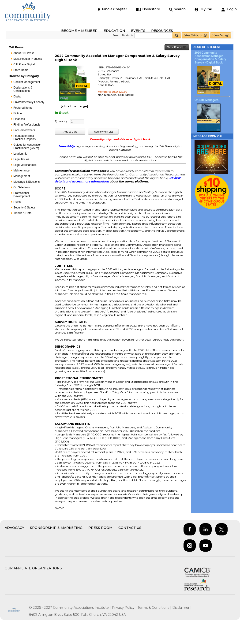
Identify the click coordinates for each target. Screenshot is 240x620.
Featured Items (22, 107)
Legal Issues (21, 159)
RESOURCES (162, 31)
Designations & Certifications (22, 89)
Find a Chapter (112, 9)
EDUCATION (114, 31)
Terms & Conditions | (155, 607)
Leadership (20, 153)
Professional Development (21, 194)
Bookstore (148, 9)
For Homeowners (24, 130)
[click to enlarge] (74, 106)
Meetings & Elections (26, 181)
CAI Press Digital (24, 64)
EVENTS (138, 31)
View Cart (221, 35)
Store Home (20, 70)
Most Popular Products (27, 58)
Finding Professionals (26, 124)
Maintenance (21, 170)
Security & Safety (24, 207)
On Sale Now (21, 187)
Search (177, 9)
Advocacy (14, 528)
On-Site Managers (206, 100)
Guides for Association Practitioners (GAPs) (27, 146)
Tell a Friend (176, 47)
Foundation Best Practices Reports (24, 137)
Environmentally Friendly (28, 102)
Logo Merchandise (25, 165)
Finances (19, 119)
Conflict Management (26, 82)
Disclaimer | (181, 607)
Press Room (100, 528)
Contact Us (129, 528)
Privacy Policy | (125, 607)
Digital (17, 96)
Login (229, 9)
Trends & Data (22, 213)
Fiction (17, 113)
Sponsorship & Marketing (56, 528)
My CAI (203, 9)
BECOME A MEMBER (79, 31)
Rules (17, 202)
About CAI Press (23, 53)
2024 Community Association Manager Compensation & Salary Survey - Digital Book (210, 57)
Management (21, 176)
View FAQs (67, 146)
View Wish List (195, 35)
